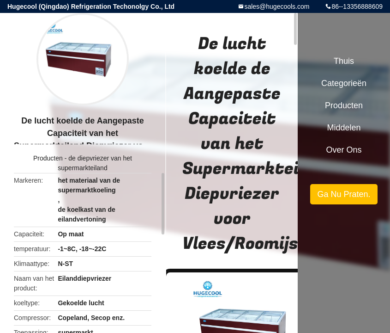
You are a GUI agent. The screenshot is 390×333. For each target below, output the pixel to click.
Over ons (343, 149)
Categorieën (343, 83)
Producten (48, 158)
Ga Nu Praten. (343, 194)
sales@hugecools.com (276, 6)
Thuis (344, 61)
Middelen (343, 127)
